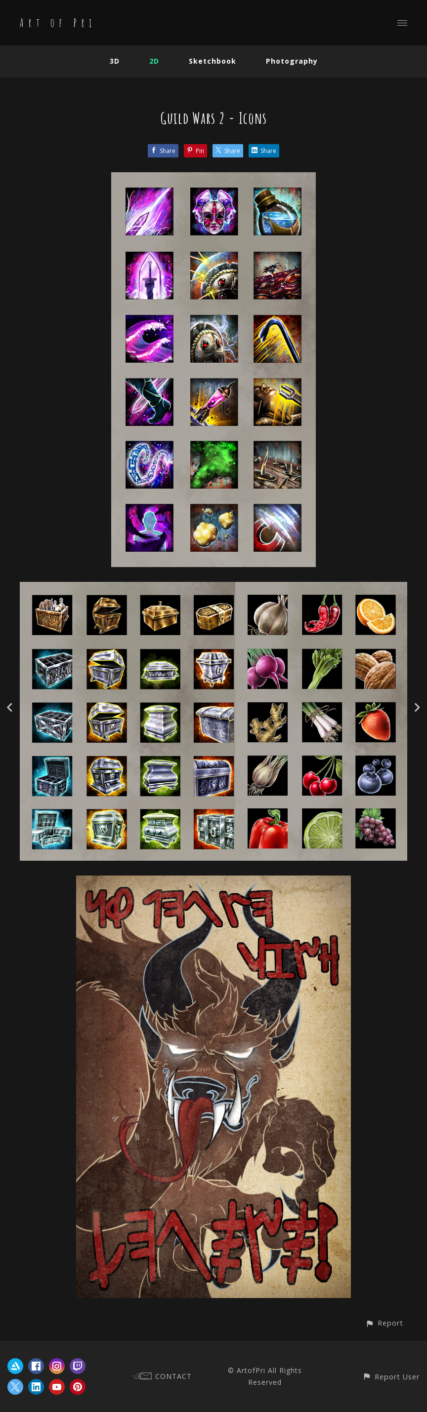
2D (154, 61)
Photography (292, 61)
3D (115, 61)
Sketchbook (212, 61)
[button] (384, 1323)
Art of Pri (58, 22)
